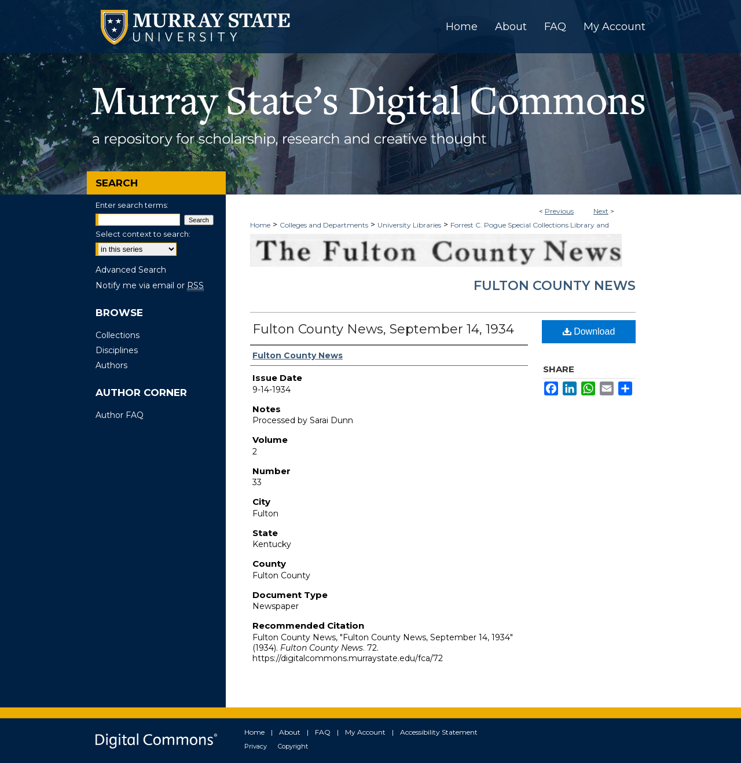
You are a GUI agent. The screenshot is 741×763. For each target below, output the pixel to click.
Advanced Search (131, 270)
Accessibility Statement (439, 732)
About (289, 732)
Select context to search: (143, 234)
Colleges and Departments (324, 225)
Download (589, 331)
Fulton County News (555, 286)
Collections (118, 335)
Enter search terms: (132, 205)
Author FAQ (120, 415)
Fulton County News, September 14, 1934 (383, 329)
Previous (559, 211)
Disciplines (117, 350)
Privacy (255, 746)
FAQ (323, 732)
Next (600, 211)
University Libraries (409, 225)
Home (260, 225)
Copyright (293, 746)
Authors (111, 365)
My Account (365, 732)
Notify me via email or (150, 285)
